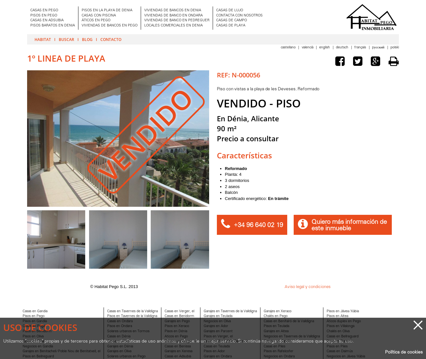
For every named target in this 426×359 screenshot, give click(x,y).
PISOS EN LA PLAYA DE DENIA (107, 10)
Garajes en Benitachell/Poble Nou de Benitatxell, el (61, 351)
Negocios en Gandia (38, 346)
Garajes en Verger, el (181, 341)
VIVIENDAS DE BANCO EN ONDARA (173, 16)
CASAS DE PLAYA (230, 26)
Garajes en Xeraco (277, 311)
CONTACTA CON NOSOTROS (239, 16)
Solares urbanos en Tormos (128, 331)
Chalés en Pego (276, 316)
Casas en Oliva (33, 341)
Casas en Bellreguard (343, 336)
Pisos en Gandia (35, 321)
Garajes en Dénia (120, 346)
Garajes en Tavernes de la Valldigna (230, 311)
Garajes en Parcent (218, 331)
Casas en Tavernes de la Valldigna (132, 311)
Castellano (289, 47)
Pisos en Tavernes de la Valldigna (132, 316)
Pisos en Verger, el (218, 336)
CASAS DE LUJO (229, 10)
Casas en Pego (34, 326)
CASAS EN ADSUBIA (47, 20)
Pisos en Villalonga (340, 326)
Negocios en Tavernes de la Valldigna (292, 336)
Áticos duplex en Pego (344, 321)
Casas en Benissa (178, 346)
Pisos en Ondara (119, 326)
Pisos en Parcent (339, 341)
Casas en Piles (274, 346)
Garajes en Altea (276, 331)
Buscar (66, 39)
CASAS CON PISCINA (99, 16)
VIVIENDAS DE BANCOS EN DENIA (172, 10)
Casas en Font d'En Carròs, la (226, 341)
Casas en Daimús (340, 351)
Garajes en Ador (216, 326)
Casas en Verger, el (179, 311)
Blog (87, 39)
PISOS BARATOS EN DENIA (52, 26)
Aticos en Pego (176, 336)
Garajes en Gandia (277, 341)
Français (360, 47)
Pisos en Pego (34, 316)
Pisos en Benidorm (37, 331)
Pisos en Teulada (276, 326)
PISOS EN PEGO (43, 16)
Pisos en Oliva (33, 336)
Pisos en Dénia (176, 331)
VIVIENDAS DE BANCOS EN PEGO (109, 26)
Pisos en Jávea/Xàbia (343, 311)
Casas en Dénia (118, 336)
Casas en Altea (118, 341)
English (325, 47)
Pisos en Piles (337, 346)
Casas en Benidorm (179, 316)
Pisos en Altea (337, 316)
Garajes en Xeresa (178, 351)
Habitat (43, 39)
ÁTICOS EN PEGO (96, 20)
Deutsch (342, 47)
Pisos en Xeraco (177, 326)
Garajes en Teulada (218, 316)
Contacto (110, 39)
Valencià (308, 47)
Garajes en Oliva (119, 351)
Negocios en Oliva (217, 321)
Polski (395, 47)
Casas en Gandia (35, 311)
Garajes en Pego (177, 321)
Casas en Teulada (217, 346)
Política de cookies (404, 352)
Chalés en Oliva (338, 331)
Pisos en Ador (214, 351)
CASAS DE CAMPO (231, 20)
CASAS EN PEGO (44, 10)
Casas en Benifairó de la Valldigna (289, 321)
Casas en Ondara (120, 321)
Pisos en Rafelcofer (278, 351)
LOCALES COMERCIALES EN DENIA (173, 26)
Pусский (378, 47)
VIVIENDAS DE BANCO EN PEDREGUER (176, 20)
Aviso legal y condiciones (307, 286)
